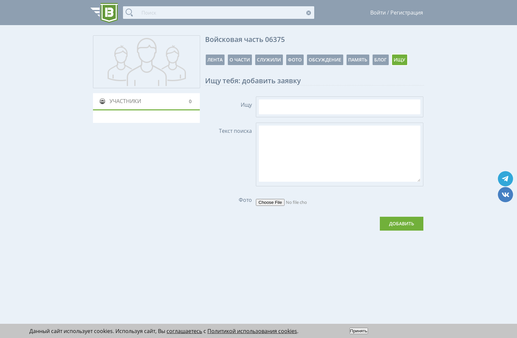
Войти (378, 12)
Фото (295, 59)
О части (239, 59)
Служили (269, 59)
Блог (380, 59)
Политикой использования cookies (252, 331)
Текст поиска (235, 130)
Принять (358, 330)
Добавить (401, 223)
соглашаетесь (184, 331)
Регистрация (406, 12)
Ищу (399, 59)
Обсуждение (325, 59)
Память (357, 59)
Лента (215, 59)
